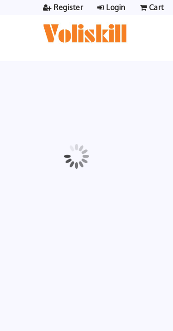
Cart (153, 7)
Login (111, 7)
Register (63, 7)
